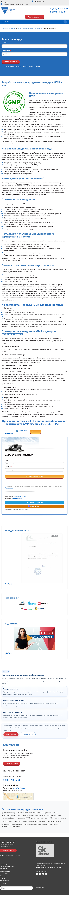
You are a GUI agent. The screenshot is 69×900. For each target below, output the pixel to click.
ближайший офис (18, 797)
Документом (9, 488)
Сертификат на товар (7, 875)
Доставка (3, 885)
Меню (6, 22)
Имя (5, 42)
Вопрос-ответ (4, 889)
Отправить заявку (10, 62)
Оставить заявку (12, 772)
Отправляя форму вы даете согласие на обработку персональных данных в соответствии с (34, 487)
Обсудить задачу (10, 743)
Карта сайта (40, 896)
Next (10, 592)
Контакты (3, 892)
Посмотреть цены (27, 743)
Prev (6, 592)
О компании (4, 882)
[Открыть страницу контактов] (34, 805)
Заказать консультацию (34, 476)
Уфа (10, 2)
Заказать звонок (34, 16)
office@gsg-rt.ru (17, 499)
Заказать (35, 432)
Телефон (7, 50)
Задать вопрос (23, 431)
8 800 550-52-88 (58, 11)
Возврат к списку (9, 433)
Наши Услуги (4, 873)
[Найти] (31, 896)
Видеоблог (3, 877)
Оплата (2, 887)
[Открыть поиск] (65, 22)
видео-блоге (35, 66)
